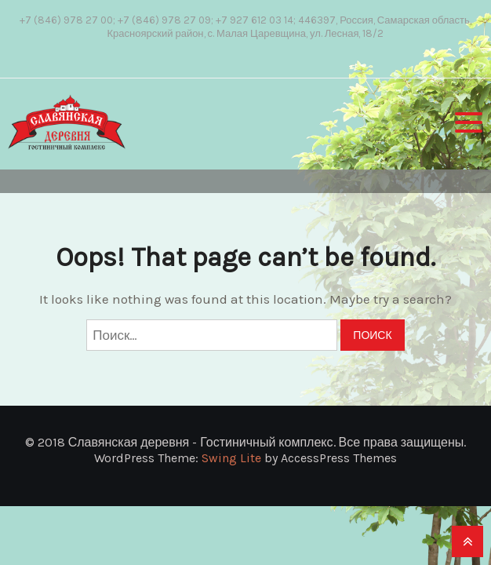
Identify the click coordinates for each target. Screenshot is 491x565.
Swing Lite (231, 457)
